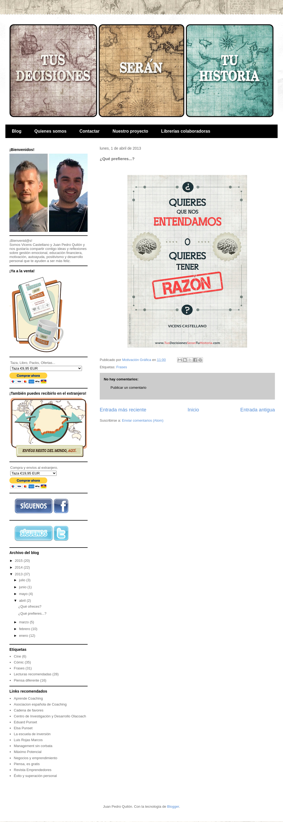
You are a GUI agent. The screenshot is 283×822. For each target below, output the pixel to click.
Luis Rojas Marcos (28, 740)
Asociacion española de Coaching (40, 704)
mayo (24, 594)
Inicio (193, 409)
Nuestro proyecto (130, 131)
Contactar (90, 131)
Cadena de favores (28, 710)
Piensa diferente (26, 680)
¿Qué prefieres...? (32, 613)
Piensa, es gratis (27, 764)
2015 (19, 561)
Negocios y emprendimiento (35, 758)
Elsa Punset (23, 728)
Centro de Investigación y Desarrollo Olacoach (50, 716)
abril (23, 601)
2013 (19, 574)
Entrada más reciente (123, 409)
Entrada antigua (257, 409)
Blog (17, 131)
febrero (25, 629)
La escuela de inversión (32, 734)
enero (24, 636)
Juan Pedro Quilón (67, 245)
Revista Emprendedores (32, 770)
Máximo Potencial (28, 752)
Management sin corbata (33, 746)
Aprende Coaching (28, 698)
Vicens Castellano (35, 245)
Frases (121, 367)
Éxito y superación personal (35, 776)
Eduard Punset (25, 722)
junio (23, 587)
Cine (17, 656)
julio (22, 580)
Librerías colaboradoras (185, 131)
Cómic (19, 662)
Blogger (173, 806)
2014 (19, 567)
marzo (24, 622)
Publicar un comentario (128, 388)
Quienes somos (50, 131)
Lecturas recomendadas (32, 674)
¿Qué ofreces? (29, 606)
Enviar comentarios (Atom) (142, 420)
